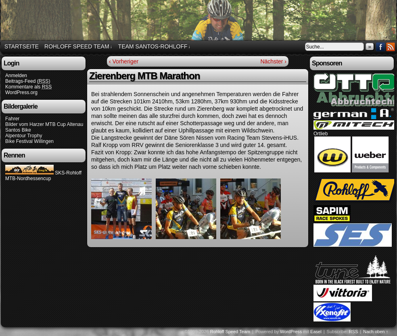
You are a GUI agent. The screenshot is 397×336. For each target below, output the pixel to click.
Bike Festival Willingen (29, 141)
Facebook (381, 47)
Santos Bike (18, 130)
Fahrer (12, 119)
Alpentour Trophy (23, 136)
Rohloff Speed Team (78, 47)
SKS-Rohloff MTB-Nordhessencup (43, 175)
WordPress (291, 331)
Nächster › (273, 61)
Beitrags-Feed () (27, 81)
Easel (316, 331)
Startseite (21, 46)
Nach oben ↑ (375, 331)
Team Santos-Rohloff (154, 47)
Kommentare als (28, 87)
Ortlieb (320, 133)
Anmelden (16, 75)
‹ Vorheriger (123, 61)
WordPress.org (21, 92)
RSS (391, 47)
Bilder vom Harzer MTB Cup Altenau (44, 124)
